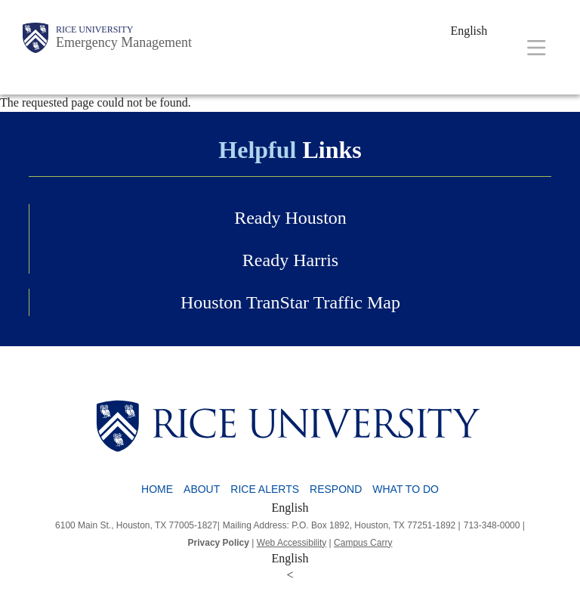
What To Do (405, 489)
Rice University (94, 29)
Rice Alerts (264, 489)
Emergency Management (124, 42)
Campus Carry (363, 542)
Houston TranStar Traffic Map (290, 302)
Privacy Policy (218, 542)
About (202, 489)
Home (157, 489)
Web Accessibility (291, 542)
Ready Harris (290, 260)
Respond (336, 489)
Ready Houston (290, 218)
